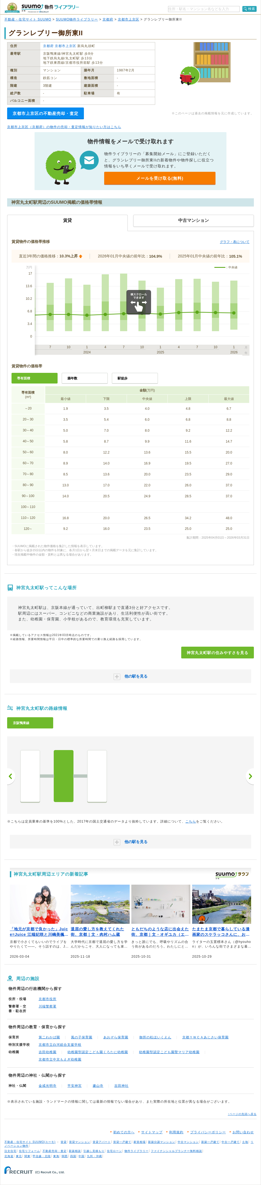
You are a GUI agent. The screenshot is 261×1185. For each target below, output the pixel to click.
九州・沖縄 (94, 1156)
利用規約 (176, 1132)
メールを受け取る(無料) (159, 178)
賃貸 (64, 1141)
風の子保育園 (81, 1037)
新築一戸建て (210, 1141)
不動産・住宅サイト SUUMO (27, 19)
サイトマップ (152, 1132)
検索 (251, 9)
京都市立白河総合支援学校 (60, 1045)
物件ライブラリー (136, 1150)
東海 (56, 1156)
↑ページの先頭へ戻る (242, 1114)
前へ (11, 776)
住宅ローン (114, 1150)
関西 (65, 1156)
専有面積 (23, 378)
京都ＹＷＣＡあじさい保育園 (205, 1037)
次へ (250, 776)
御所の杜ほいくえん (155, 1037)
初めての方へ (124, 1132)
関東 (27, 1156)
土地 (245, 1141)
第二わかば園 (49, 1037)
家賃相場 (140, 1141)
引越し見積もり (93, 1150)
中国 (81, 1156)
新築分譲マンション (161, 1141)
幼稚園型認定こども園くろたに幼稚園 (97, 1052)
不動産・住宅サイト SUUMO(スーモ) (30, 1141)
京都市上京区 (128, 19)
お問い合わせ (243, 1132)
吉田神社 (121, 1086)
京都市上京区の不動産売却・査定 (45, 113)
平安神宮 (74, 1086)
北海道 (8, 1156)
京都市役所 (47, 999)
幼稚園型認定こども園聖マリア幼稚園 (169, 1052)
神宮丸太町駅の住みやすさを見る (217, 652)
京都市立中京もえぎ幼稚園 (60, 1059)
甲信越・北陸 (42, 1156)
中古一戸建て (231, 1141)
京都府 (108, 19)
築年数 (72, 378)
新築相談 (75, 1150)
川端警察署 (47, 1006)
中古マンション (188, 1141)
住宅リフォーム (29, 1150)
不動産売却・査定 (54, 1150)
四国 (73, 1156)
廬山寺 (98, 1086)
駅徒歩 (122, 378)
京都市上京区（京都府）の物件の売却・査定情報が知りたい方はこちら (64, 127)
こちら (190, 821)
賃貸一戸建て (122, 1141)
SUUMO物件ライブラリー (77, 19)
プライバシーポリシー (208, 1132)
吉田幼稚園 (47, 1052)
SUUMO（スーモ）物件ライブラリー (41, 8)
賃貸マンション (79, 1141)
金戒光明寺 (47, 1086)
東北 (19, 1156)
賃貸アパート (102, 1141)
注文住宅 (10, 1150)
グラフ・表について (234, 242)
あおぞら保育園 (115, 1037)
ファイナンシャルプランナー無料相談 (176, 1150)
